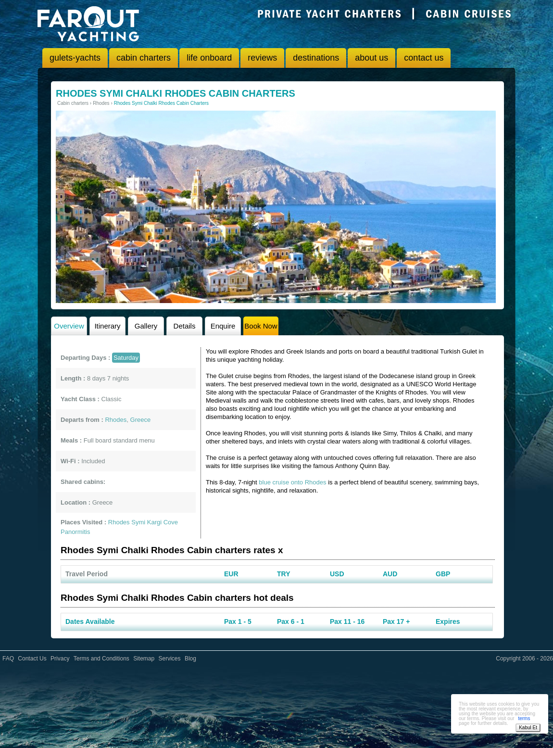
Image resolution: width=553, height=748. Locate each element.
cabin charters (143, 58)
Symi (138, 522)
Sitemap (143, 658)
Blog (190, 658)
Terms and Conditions (101, 658)
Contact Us (32, 658)
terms (524, 718)
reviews (262, 58)
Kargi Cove (162, 522)
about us (371, 58)
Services (170, 658)
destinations (316, 58)
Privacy (59, 658)
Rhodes (119, 522)
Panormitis (75, 531)
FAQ (8, 658)
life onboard (209, 58)
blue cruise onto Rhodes (292, 482)
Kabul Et (528, 727)
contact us (423, 58)
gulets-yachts (75, 58)
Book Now (260, 326)
